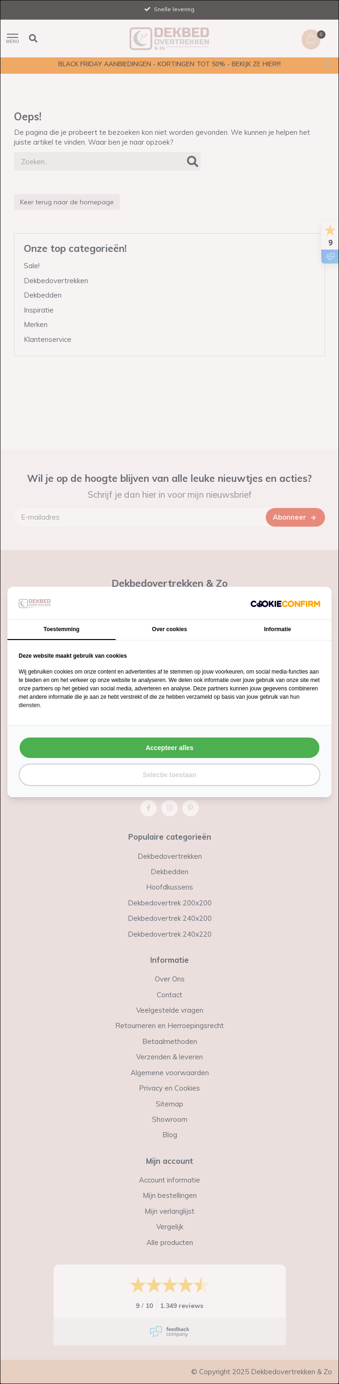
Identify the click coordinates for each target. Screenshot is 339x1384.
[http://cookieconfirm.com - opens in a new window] (285, 603)
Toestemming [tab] (61, 629)
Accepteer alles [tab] (169, 747)
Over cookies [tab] (169, 629)
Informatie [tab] (277, 629)
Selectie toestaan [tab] (169, 775)
